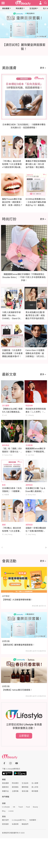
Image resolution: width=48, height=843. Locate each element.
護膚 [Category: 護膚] (4, 525)
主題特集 (15, 791)
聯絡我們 (25, 824)
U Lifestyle (6, 807)
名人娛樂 (35, 783)
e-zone (11, 811)
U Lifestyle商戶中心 (19, 820)
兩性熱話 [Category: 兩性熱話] (5, 445)
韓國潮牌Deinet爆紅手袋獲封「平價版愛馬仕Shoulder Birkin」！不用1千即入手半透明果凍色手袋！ (24, 277)
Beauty (35, 807)
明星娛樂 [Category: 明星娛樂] (29, 406)
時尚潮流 (19, 8)
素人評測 (35, 787)
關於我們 (5, 820)
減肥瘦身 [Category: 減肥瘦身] (29, 485)
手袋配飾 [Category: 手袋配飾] (29, 445)
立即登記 (24, 735)
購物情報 (25, 787)
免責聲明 (32, 820)
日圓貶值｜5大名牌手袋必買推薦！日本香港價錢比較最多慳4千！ (12, 353)
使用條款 (5, 824)
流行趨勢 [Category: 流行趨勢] (5, 406)
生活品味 (33, 8)
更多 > (43, 68)
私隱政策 (15, 824)
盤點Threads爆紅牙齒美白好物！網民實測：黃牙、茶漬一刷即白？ (12, 202)
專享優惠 (35, 791)
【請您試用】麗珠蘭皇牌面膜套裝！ (18, 645)
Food (28, 807)
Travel (20, 807)
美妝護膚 (5, 8)
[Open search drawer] (45, 2)
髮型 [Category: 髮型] (4, 485)
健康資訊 (5, 787)
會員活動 (25, 791)
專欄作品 (5, 791)
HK (14, 807)
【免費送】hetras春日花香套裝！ (17, 690)
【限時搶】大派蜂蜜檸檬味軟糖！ (17, 599)
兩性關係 (15, 787)
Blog (3, 811)
